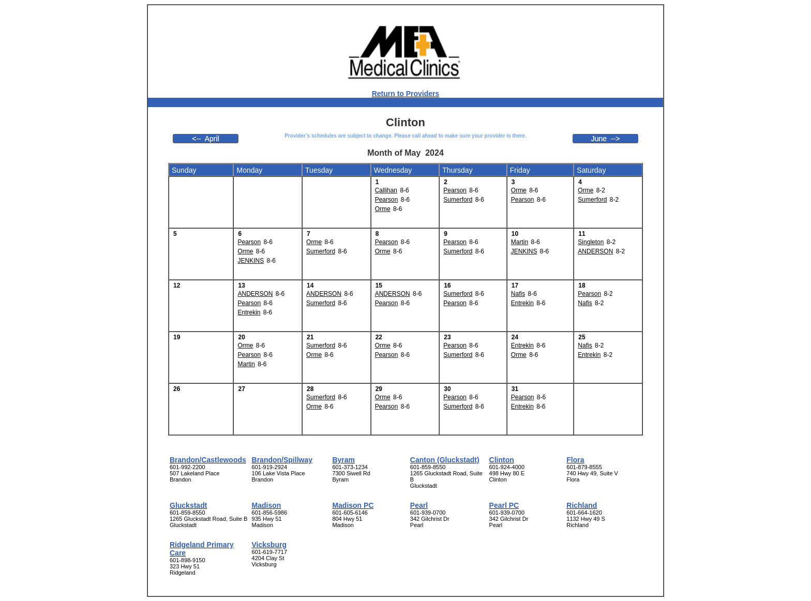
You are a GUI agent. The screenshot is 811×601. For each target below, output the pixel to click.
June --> (605, 138)
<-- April (205, 138)
